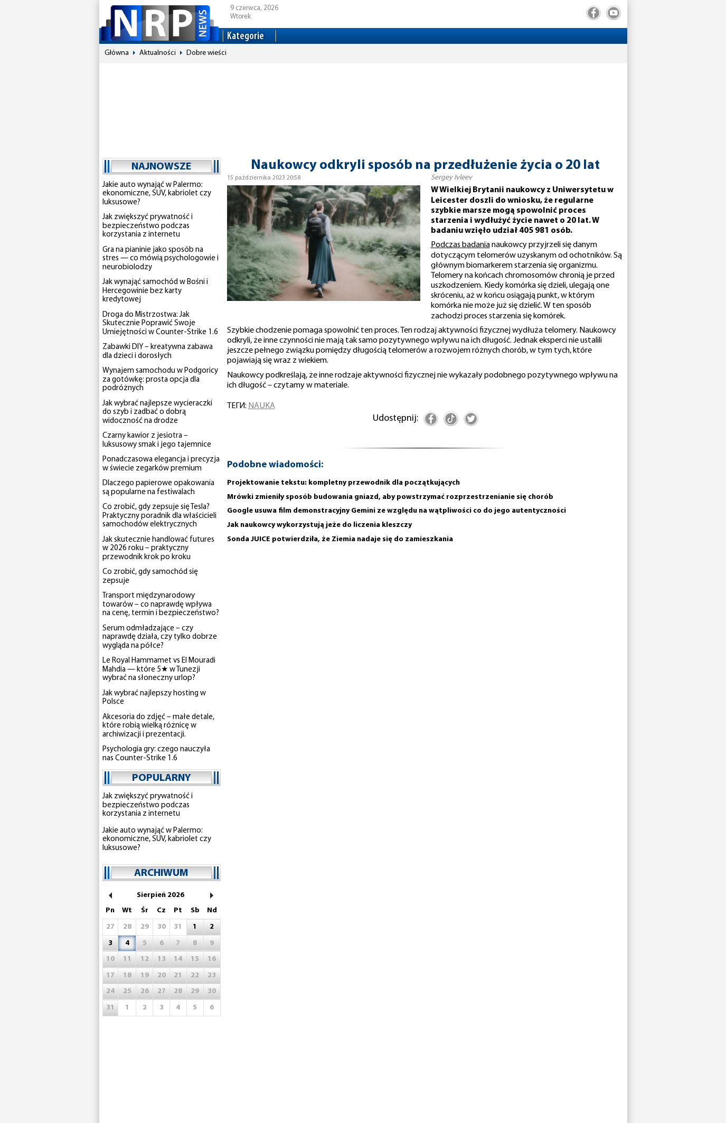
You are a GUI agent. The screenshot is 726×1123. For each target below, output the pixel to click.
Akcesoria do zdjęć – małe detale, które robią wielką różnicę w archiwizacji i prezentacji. (158, 726)
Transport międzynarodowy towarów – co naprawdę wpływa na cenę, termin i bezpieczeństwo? (160, 604)
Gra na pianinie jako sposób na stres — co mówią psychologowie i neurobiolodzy (160, 258)
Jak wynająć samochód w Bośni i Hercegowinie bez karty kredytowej (155, 291)
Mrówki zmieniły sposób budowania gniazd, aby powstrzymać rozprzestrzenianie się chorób (390, 497)
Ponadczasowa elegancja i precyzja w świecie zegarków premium (161, 464)
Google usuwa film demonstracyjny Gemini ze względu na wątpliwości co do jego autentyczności (396, 511)
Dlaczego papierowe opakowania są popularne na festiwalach (158, 487)
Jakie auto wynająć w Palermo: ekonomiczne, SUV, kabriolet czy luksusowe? (156, 193)
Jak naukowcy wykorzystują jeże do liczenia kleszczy (319, 525)
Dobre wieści (206, 53)
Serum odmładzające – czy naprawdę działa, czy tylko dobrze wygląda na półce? (159, 637)
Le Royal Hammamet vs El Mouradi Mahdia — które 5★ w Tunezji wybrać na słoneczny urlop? (158, 669)
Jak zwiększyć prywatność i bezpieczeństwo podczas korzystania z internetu (147, 226)
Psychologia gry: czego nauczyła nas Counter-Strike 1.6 (156, 753)
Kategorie (245, 36)
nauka (261, 406)
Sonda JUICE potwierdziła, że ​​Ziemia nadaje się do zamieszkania (340, 539)
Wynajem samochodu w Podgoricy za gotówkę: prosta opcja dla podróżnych (160, 379)
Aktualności (157, 53)
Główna (117, 53)
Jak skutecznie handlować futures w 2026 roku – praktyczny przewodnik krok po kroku (158, 548)
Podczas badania (460, 245)
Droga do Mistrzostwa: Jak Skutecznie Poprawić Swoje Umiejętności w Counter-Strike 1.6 (160, 323)
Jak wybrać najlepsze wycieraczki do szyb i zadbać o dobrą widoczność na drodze (157, 412)
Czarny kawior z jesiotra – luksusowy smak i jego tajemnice (156, 440)
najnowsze (161, 167)
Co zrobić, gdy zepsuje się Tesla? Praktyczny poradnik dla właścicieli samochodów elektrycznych (159, 516)
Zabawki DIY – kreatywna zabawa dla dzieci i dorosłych (157, 351)
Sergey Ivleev (451, 178)
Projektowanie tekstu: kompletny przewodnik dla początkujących (343, 483)
